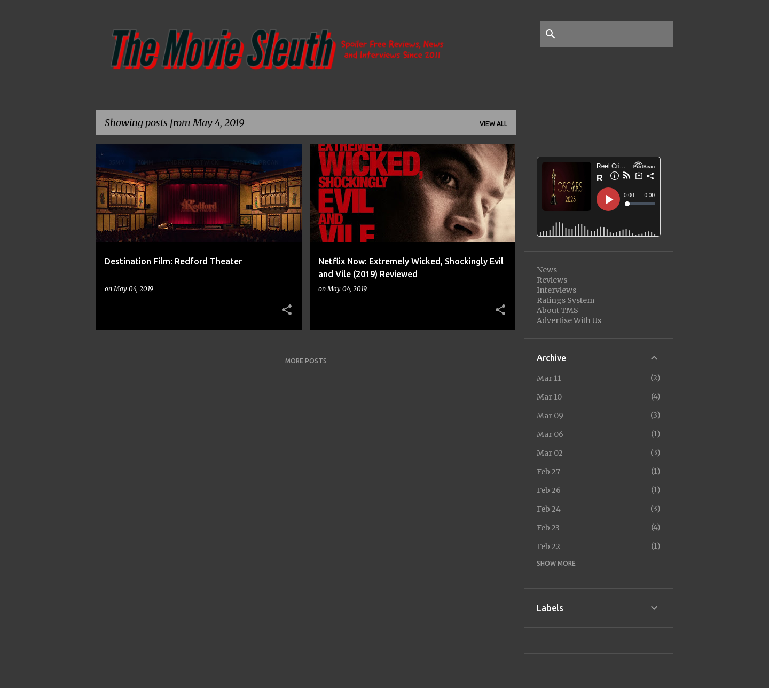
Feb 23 (548, 528)
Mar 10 (549, 397)
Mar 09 (550, 415)
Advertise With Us (569, 320)
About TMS (557, 310)
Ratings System (565, 300)
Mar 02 (550, 453)
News (547, 270)
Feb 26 (549, 490)
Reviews (552, 280)
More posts (306, 360)
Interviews (556, 290)
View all (493, 123)
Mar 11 (549, 378)
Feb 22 (548, 546)
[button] (286, 310)
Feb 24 (549, 509)
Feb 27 (548, 471)
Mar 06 (550, 434)
